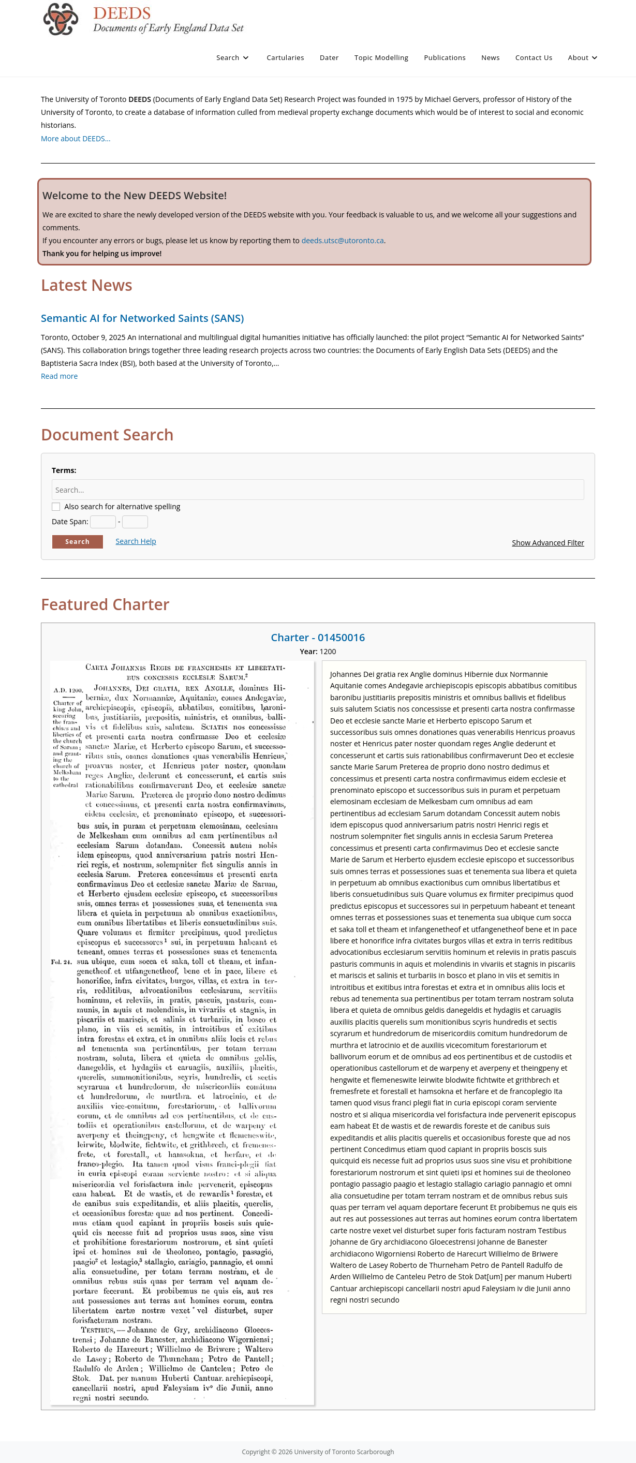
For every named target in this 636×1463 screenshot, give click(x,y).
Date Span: (70, 521)
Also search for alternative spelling (123, 506)
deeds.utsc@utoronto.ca (343, 240)
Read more (59, 376)
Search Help (136, 541)
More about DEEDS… (76, 138)
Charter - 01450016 (318, 637)
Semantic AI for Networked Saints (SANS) (142, 318)
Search (77, 541)
